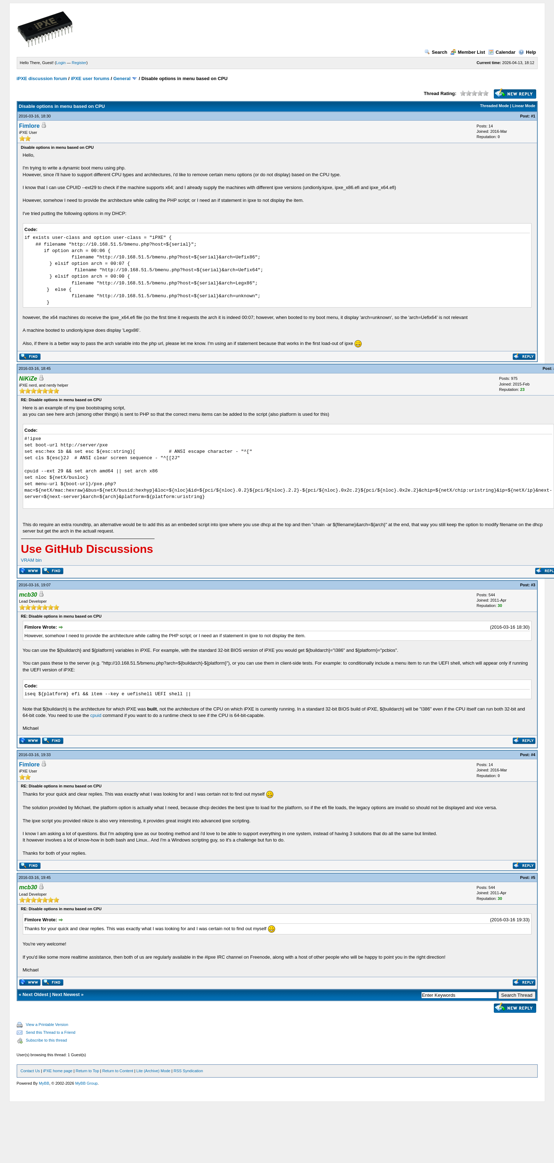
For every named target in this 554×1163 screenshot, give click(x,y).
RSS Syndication (188, 1071)
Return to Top (87, 1071)
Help (527, 52)
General (121, 78)
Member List (467, 52)
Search (435, 52)
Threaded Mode (494, 106)
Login (61, 63)
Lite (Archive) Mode (153, 1071)
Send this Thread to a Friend (50, 1032)
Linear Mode (523, 106)
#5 (533, 877)
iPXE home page (58, 1071)
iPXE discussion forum (42, 78)
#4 (533, 755)
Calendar (502, 52)
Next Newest (65, 994)
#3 (533, 585)
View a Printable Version (47, 1024)
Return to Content (117, 1071)
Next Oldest (35, 994)
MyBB (44, 1083)
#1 (533, 116)
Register (79, 63)
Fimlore (29, 126)
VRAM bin (31, 560)
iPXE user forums (90, 78)
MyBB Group (86, 1083)
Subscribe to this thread (46, 1040)
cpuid (95, 715)
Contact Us (30, 1071)
